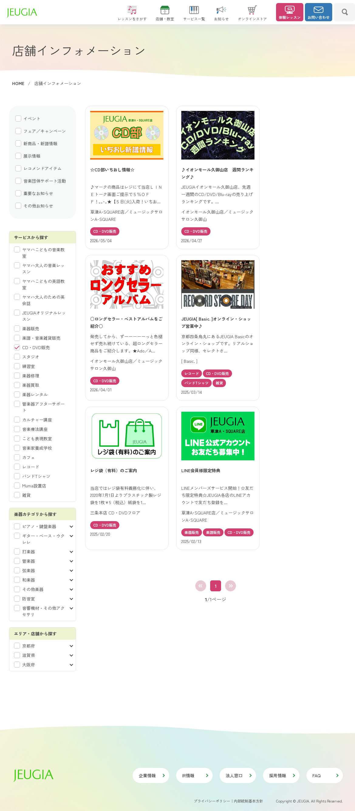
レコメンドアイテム (42, 168)
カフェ (28, 457)
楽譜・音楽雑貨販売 (41, 338)
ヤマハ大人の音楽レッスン (43, 268)
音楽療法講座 (35, 429)
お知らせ (221, 16)
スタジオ (30, 357)
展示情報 (31, 156)
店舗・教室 (165, 16)
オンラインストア (252, 16)
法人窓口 (238, 775)
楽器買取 (30, 385)
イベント (31, 118)
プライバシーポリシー (212, 800)
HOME (18, 83)
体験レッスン (290, 13)
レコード (30, 467)
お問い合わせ (318, 13)
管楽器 (28, 561)
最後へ (230, 585)
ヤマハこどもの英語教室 (43, 284)
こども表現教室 (37, 438)
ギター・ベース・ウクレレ (43, 539)
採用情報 (282, 775)
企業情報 (151, 775)
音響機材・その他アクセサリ (43, 611)
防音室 (28, 599)
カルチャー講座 (37, 420)
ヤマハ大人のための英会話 (43, 300)
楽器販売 (30, 328)
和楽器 (28, 580)
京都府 (28, 646)
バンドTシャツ (36, 476)
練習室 (28, 366)
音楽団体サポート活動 (44, 181)
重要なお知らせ (38, 193)
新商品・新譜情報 (40, 143)
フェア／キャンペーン (44, 131)
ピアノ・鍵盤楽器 (39, 526)
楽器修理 (30, 376)
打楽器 (28, 551)
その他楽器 (32, 589)
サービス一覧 (194, 16)
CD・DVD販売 (36, 347)
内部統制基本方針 (248, 800)
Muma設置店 (34, 486)
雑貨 (26, 495)
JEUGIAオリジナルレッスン (44, 316)
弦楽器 (28, 570)
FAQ (325, 775)
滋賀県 (28, 655)
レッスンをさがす (132, 16)
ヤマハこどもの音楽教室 (43, 252)
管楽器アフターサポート (43, 407)
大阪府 (28, 665)
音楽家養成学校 (37, 448)
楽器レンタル (35, 394)
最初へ (200, 585)
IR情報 (195, 775)
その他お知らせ (38, 206)
